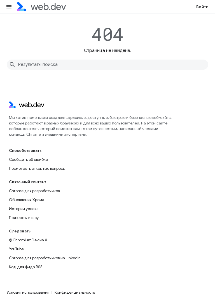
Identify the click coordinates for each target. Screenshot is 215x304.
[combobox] (107, 65)
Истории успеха (24, 208)
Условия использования (28, 292)
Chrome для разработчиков (34, 190)
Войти (202, 6)
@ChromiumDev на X (28, 239)
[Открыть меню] (9, 6)
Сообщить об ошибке (28, 159)
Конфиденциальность (75, 292)
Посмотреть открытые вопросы (37, 168)
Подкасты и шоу (24, 217)
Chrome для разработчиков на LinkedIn (45, 257)
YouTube (16, 248)
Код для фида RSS (26, 266)
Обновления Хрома (26, 199)
